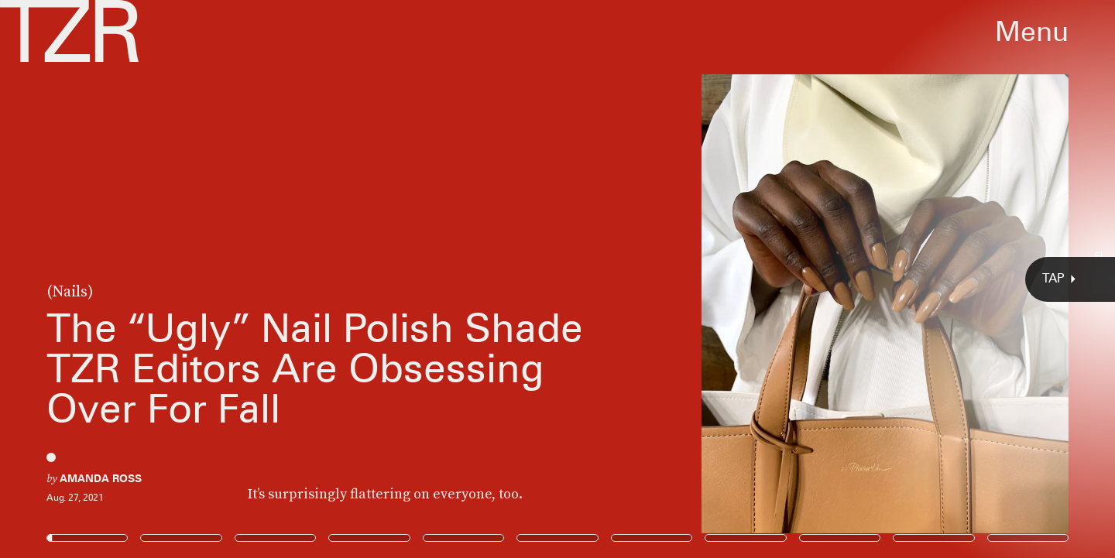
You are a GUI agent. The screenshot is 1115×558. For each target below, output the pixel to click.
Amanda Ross (101, 478)
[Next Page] (741, 279)
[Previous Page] (184, 279)
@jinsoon (1096, 273)
